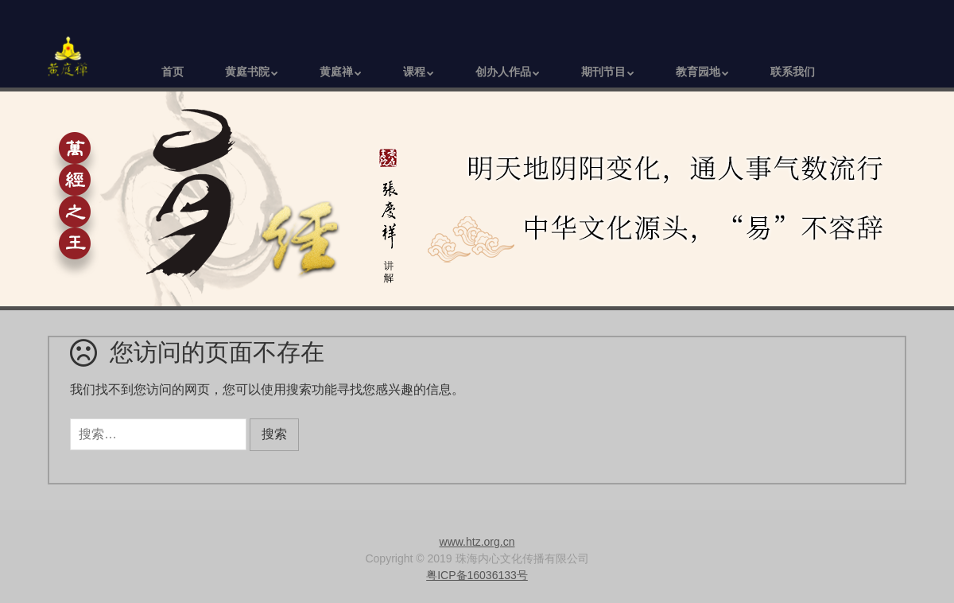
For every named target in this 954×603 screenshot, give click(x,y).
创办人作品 (503, 71)
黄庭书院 (247, 71)
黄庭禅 (336, 71)
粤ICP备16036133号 (477, 575)
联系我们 (792, 71)
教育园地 (698, 71)
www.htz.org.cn (477, 541)
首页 (172, 71)
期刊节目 (603, 71)
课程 (414, 71)
